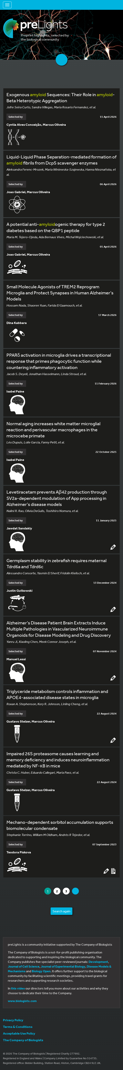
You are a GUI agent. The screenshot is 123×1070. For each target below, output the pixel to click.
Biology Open (41, 971)
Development (98, 962)
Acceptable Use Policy (19, 1033)
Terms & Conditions (17, 1027)
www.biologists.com (22, 1001)
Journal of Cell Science (23, 966)
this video (18, 988)
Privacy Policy (13, 1020)
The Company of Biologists (23, 1040)
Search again (61, 911)
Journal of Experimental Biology (63, 966)
